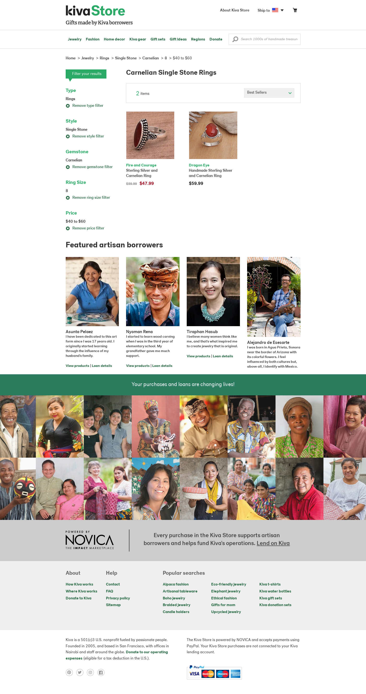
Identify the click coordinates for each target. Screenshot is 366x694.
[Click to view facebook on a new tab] (102, 672)
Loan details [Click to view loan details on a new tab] (102, 366)
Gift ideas (178, 39)
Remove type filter (84, 106)
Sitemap (113, 605)
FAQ (109, 591)
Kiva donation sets (275, 605)
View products (77, 366)
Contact (113, 584)
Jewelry (74, 39)
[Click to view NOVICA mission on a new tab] (90, 540)
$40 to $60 (76, 222)
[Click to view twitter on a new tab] (81, 672)
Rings (70, 99)
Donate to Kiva (78, 598)
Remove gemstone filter (89, 167)
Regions (198, 39)
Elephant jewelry (225, 591)
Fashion (92, 39)
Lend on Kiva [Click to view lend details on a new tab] (273, 543)
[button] (235, 40)
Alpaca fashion (176, 584)
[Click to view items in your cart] (295, 11)
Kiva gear (137, 39)
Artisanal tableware (180, 591)
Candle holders (176, 612)
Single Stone (76, 130)
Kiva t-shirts (270, 584)
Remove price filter (85, 228)
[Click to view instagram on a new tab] (92, 672)
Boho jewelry (174, 598)
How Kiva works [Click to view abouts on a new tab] (79, 584)
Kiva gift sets (270, 598)
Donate (215, 39)
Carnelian (74, 160)
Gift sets (158, 39)
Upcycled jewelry (226, 612)
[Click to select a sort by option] (269, 93)
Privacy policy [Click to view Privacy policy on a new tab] (118, 598)
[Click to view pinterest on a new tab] (71, 672)
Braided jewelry (176, 605)
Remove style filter (85, 136)
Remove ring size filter (88, 198)
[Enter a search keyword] (265, 39)
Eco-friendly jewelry (228, 584)
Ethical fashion (224, 598)
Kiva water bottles (275, 591)
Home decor (114, 39)
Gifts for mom (223, 605)
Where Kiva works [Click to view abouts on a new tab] (81, 591)
